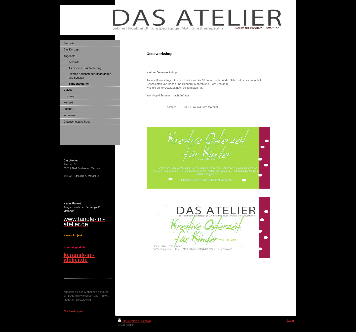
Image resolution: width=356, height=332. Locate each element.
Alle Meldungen (73, 311)
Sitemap (146, 320)
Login (290, 320)
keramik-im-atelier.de (79, 257)
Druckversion (129, 320)
